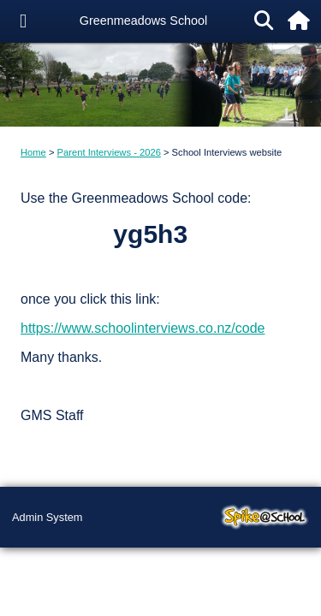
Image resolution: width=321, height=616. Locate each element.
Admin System (47, 517)
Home (33, 152)
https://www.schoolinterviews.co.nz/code (143, 328)
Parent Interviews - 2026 (109, 152)
